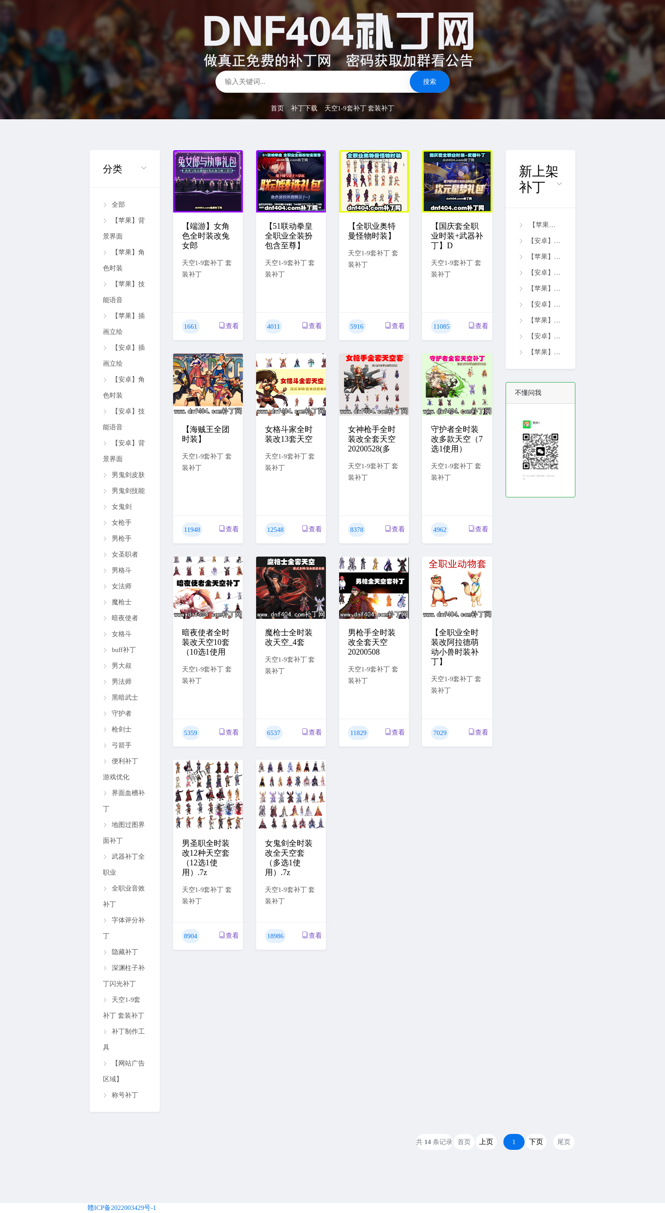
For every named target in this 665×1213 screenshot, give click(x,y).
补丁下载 (304, 108)
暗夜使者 (120, 618)
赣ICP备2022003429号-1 (121, 1207)
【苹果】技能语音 (124, 292)
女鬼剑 (117, 506)
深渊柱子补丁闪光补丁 (124, 975)
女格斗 (117, 633)
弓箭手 (117, 745)
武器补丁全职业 (124, 864)
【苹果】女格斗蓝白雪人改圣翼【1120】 (540, 256)
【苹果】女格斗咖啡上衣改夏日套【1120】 (540, 288)
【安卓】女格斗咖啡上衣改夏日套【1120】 (540, 272)
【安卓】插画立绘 (124, 355)
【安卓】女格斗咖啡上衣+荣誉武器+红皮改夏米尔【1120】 (540, 304)
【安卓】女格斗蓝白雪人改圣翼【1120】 (540, 240)
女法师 (117, 586)
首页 (277, 108)
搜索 (429, 81)
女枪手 (117, 522)
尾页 (564, 1141)
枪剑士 (117, 729)
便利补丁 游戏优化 (120, 769)
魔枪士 (117, 602)
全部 (114, 204)
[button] (124, 169)
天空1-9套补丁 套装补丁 (360, 108)
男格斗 (117, 570)
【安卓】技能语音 (124, 419)
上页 (486, 1141)
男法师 (117, 681)
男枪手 (117, 538)
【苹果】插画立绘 (124, 323)
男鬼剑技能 (124, 490)
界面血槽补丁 (124, 800)
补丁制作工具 (124, 1039)
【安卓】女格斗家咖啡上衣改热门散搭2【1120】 (540, 336)
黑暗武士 (120, 697)
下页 (536, 1141)
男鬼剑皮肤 (124, 474)
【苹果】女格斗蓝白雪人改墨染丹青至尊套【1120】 (540, 224)
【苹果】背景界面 (124, 228)
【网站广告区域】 (124, 1071)
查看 (229, 326)
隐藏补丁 (120, 951)
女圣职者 (120, 554)
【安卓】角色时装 (124, 387)
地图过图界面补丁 (124, 832)
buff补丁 (119, 649)
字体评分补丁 (124, 928)
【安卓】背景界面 (124, 451)
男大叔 (117, 665)
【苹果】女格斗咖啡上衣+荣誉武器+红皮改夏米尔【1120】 (540, 320)
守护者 (117, 713)
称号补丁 (120, 1095)
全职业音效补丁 (124, 896)
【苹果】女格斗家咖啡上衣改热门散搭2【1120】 (540, 352)
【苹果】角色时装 (124, 260)
